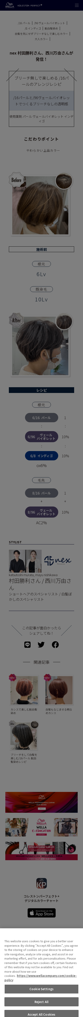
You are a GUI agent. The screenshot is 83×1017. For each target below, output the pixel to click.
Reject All (41, 1006)
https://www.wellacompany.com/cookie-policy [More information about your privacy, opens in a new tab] (40, 982)
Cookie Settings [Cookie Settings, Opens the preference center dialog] (41, 993)
